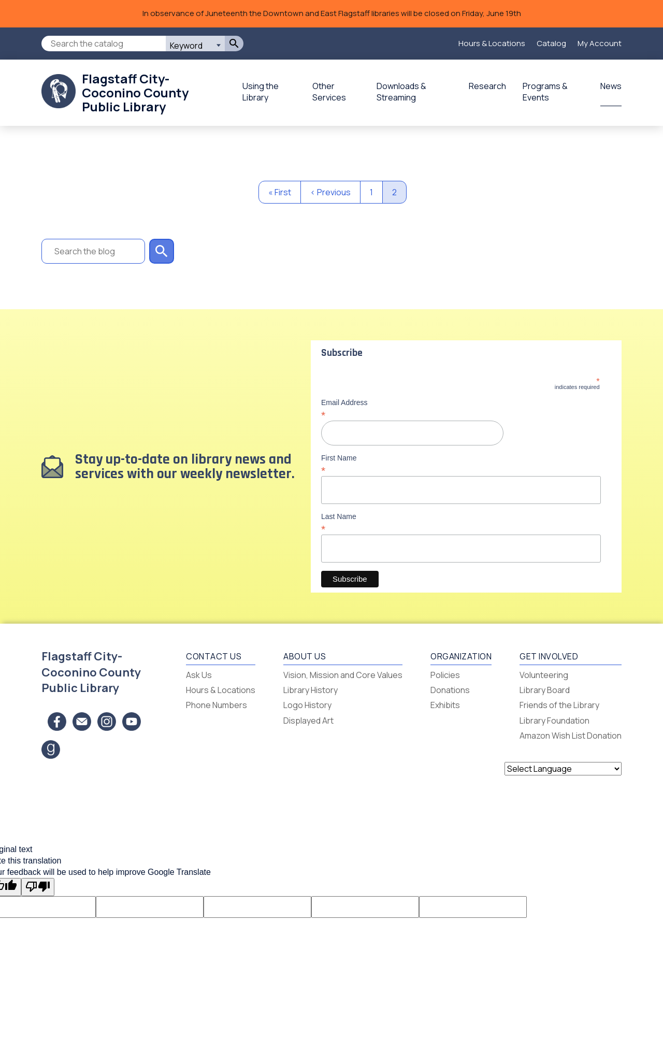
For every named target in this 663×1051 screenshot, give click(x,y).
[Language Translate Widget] (563, 768)
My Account (600, 43)
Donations (450, 690)
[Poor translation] (37, 887)
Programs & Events (545, 91)
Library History (310, 690)
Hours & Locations (491, 43)
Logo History (307, 705)
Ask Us (199, 675)
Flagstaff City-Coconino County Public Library (135, 92)
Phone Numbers (216, 705)
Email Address (460, 408)
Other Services (329, 91)
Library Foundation (554, 720)
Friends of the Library (559, 705)
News (611, 86)
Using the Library (260, 91)
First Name (460, 464)
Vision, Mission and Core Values (342, 675)
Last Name (460, 522)
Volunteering (544, 675)
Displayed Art (308, 720)
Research (487, 86)
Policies (445, 675)
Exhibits (445, 705)
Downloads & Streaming (401, 91)
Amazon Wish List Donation (571, 735)
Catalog (551, 43)
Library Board (545, 690)
